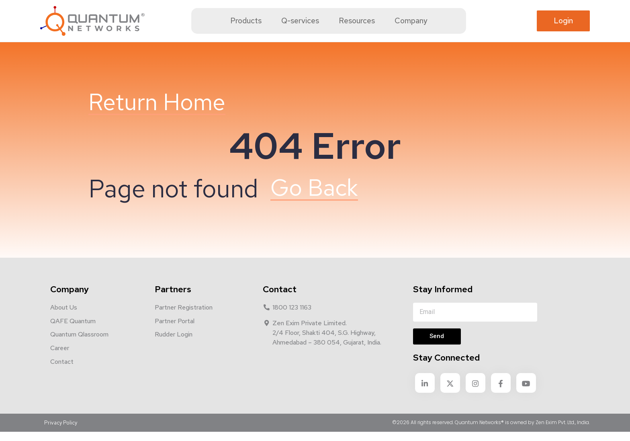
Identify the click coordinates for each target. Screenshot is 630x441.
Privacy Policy (60, 431)
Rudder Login (174, 344)
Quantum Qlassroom (79, 344)
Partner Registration (184, 316)
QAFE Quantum (73, 330)
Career (60, 357)
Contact (62, 371)
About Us (63, 316)
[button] (563, 21)
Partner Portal (175, 330)
